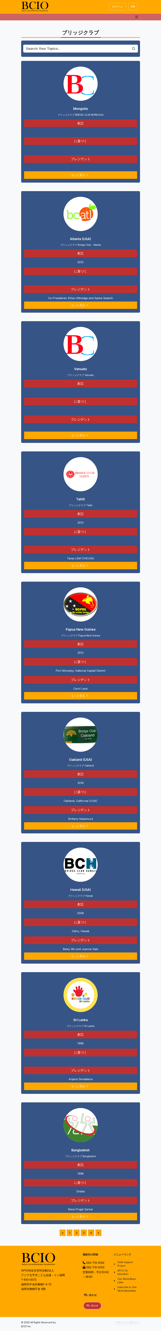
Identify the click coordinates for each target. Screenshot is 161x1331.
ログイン (117, 6)
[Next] (98, 1233)
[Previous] (63, 1233)
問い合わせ (92, 1305)
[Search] (76, 49)
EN (133, 6)
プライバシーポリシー (127, 1322)
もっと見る (79, 175)
